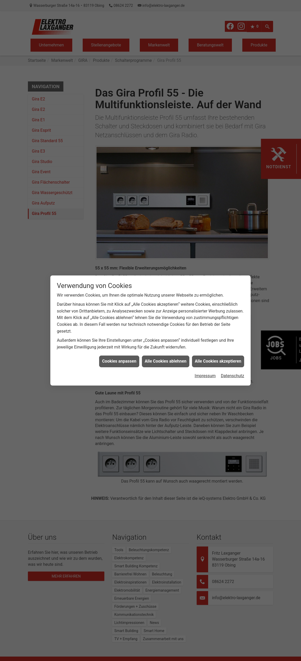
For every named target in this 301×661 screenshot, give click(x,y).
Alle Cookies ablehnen (165, 348)
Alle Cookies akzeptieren (218, 348)
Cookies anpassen (119, 348)
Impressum (205, 362)
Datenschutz (232, 362)
